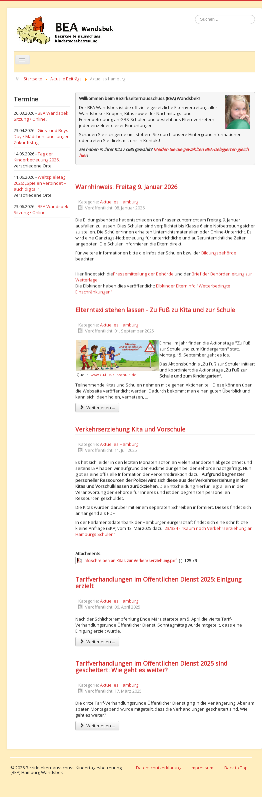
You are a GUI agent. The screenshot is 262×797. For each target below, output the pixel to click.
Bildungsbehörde (218, 253)
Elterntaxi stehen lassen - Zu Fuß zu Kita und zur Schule (155, 310)
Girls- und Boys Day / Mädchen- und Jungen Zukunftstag (42, 136)
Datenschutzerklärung (158, 767)
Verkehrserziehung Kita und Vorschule (130, 429)
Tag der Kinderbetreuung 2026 (36, 157)
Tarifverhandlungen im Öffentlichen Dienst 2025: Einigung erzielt (158, 582)
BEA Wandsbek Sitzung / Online (41, 116)
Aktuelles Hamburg (119, 202)
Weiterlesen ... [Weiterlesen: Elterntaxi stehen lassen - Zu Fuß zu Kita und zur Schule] (97, 408)
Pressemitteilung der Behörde (143, 274)
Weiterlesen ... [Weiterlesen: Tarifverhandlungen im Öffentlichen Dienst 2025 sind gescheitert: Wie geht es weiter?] (97, 726)
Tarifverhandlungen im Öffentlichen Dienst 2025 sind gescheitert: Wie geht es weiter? (151, 666)
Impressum (202, 767)
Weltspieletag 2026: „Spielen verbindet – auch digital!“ (40, 183)
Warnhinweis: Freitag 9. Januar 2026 (126, 187)
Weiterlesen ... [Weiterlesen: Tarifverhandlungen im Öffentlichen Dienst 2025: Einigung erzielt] (97, 642)
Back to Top (236, 767)
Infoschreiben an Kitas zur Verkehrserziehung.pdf (130, 560)
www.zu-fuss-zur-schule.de (113, 374)
